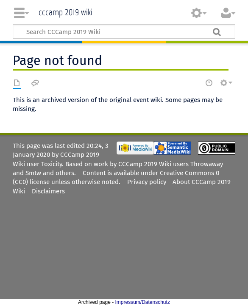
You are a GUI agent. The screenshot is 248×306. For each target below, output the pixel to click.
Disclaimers (48, 191)
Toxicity (51, 164)
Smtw (33, 173)
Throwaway (206, 164)
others (65, 173)
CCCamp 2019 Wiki (65, 11)
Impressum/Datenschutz (142, 302)
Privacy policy (146, 182)
